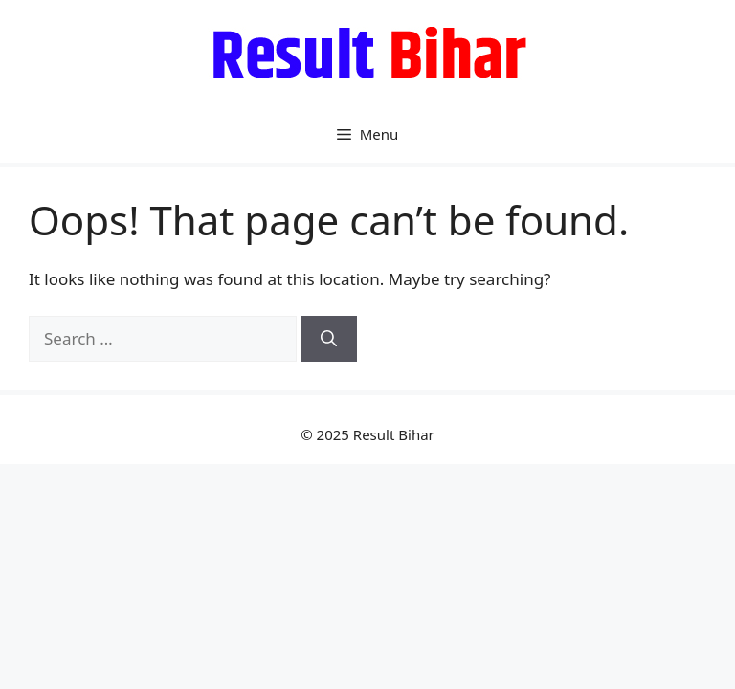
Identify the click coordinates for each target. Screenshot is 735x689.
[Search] (329, 339)
